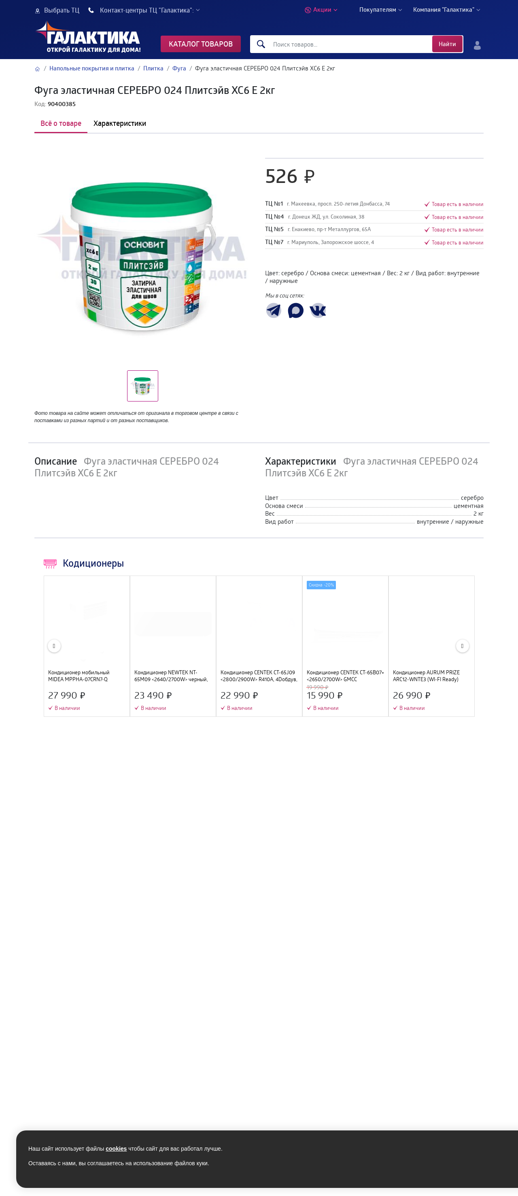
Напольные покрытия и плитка (91, 68)
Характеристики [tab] (119, 123)
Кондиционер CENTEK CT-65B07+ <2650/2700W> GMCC (345, 676)
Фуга (179, 68)
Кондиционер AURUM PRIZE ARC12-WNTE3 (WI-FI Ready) (426, 676)
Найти (447, 44)
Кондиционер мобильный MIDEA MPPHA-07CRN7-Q (79, 676)
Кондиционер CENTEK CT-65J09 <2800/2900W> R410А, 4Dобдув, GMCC (259, 676)
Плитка (153, 68)
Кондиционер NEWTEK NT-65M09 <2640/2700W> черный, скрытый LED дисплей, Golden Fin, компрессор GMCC (171, 676)
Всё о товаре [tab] (60, 123)
